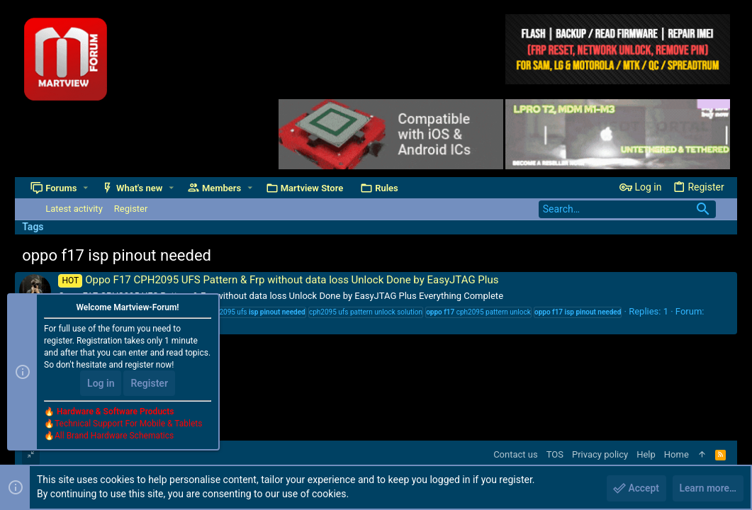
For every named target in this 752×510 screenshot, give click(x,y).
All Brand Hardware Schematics (114, 436)
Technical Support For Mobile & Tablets (128, 424)
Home (676, 454)
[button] (85, 188)
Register (149, 384)
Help (646, 454)
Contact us (515, 454)
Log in (100, 384)
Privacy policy (600, 454)
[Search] (627, 209)
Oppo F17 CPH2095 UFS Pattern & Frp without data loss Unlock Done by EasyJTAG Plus (278, 279)
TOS (554, 454)
